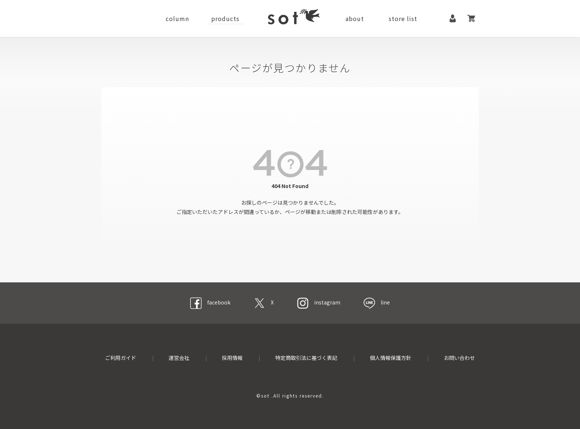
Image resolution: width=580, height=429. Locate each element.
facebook (210, 302)
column (177, 18)
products (225, 18)
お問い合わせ (459, 357)
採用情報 (232, 357)
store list (403, 18)
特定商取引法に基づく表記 (306, 357)
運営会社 (179, 357)
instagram (318, 302)
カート (471, 18)
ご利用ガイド (120, 357)
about (354, 18)
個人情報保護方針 (390, 357)
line (377, 302)
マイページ (452, 18)
